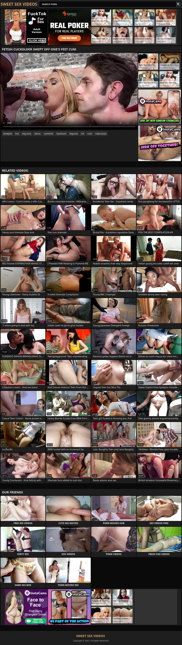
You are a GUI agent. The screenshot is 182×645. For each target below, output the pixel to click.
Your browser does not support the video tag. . (69, 91)
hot (17, 133)
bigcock (74, 133)
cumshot (48, 133)
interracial (100, 133)
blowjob (7, 133)
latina (37, 133)
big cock (26, 133)
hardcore (61, 133)
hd (82, 133)
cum (89, 133)
